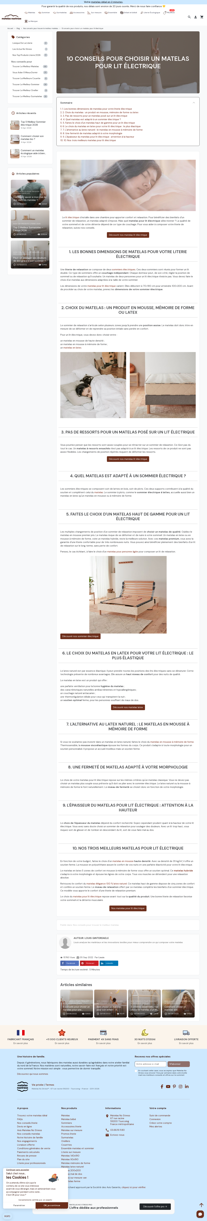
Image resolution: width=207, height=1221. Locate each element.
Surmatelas (67, 1137)
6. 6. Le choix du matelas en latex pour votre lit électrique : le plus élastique (100, 126)
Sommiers (66, 1123)
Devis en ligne (24, 1126)
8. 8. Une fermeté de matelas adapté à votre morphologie (91, 133)
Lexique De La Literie (30, 43)
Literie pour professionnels (31, 1163)
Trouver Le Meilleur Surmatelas (30, 96)
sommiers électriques (123, 269)
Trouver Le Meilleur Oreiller (30, 90)
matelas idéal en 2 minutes (107, 2)
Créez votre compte (160, 1123)
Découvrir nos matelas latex (128, 707)
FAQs (20, 1119)
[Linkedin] (186, 1086)
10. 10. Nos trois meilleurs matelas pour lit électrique (88, 140)
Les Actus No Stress (30, 49)
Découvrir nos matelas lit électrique (128, 235)
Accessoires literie (71, 1126)
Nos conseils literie (27, 1123)
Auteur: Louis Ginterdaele (91, 938)
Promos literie (68, 1133)
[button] (190, 17)
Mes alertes (155, 1126)
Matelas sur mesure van (74, 1177)
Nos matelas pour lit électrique (127, 908)
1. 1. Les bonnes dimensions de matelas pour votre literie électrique (96, 108)
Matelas (65, 1115)
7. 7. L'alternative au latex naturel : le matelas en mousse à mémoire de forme (101, 129)
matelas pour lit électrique (101, 286)
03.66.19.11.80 (117, 1130)
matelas (98, 492)
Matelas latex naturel (72, 1166)
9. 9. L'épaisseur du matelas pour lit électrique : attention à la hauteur (97, 136)
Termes (49, 1084)
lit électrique (72, 217)
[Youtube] (168, 1086)
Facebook (67, 963)
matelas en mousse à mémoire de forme (172, 741)
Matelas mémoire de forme (75, 1163)
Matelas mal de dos (71, 1174)
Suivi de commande (159, 1115)
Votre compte (157, 1108)
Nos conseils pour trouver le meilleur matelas (96, 925)
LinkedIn (106, 963)
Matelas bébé (68, 1119)
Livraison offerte (26, 1144)
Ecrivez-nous (117, 1135)
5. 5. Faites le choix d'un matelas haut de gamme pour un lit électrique (97, 122)
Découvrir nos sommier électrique (80, 636)
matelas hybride (183, 870)
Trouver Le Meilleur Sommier (30, 84)
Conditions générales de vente (33, 1148)
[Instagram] (180, 1086)
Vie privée (37, 1084)
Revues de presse (27, 1155)
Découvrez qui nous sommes (32, 1074)
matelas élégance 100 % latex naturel (106, 883)
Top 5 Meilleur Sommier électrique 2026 (33, 123)
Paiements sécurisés (28, 1152)
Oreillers (65, 1141)
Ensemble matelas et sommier (77, 1148)
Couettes (66, 1144)
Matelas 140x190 (70, 1155)
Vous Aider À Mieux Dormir (30, 72)
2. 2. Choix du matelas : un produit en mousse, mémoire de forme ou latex (99, 112)
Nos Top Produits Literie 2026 (30, 55)
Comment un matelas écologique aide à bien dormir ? (33, 152)
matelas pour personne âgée (123, 551)
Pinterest (87, 963)
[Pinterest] (174, 1086)
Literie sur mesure (71, 1152)
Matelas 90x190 (69, 1159)
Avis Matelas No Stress (29, 1130)
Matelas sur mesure (71, 1130)
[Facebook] (162, 1086)
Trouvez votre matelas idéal (32, 1115)
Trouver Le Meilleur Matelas (30, 66)
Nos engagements (27, 1141)
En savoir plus (20, 1043)
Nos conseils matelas (28, 1133)
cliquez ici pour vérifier (133, 1187)
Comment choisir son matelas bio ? (32, 138)
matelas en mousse (123, 861)
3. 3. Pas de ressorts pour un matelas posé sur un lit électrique (93, 115)
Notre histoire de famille (30, 1137)
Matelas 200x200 (71, 1170)
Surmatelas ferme (70, 1181)
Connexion (155, 1119)
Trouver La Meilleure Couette (30, 78)
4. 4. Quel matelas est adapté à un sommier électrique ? (90, 119)
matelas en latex (72, 347)
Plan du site (23, 1159)
